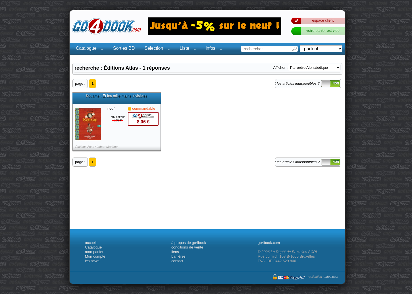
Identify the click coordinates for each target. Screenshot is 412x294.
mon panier (94, 252)
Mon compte (95, 256)
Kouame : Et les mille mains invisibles (116, 96)
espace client (323, 20)
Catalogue (87, 49)
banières (178, 256)
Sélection (155, 49)
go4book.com (269, 243)
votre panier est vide (323, 30)
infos (212, 49)
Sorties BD (124, 48)
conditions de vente (187, 247)
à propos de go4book (188, 243)
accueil (90, 243)
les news (92, 261)
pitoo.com (331, 276)
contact (177, 261)
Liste (186, 49)
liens (175, 252)
